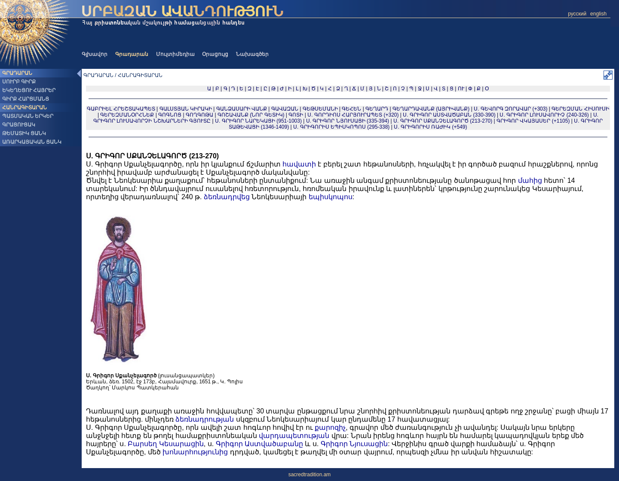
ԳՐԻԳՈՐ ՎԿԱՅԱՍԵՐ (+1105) (533, 121)
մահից (530, 180)
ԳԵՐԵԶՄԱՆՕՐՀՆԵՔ (127, 115)
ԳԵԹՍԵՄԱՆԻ (320, 109)
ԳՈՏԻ (295, 115)
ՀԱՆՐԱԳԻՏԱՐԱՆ (24, 108)
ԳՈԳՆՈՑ (169, 115)
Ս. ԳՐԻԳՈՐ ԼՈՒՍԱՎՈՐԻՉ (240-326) (543, 115)
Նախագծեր (252, 54)
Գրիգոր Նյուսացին (354, 443)
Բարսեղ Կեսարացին (165, 443)
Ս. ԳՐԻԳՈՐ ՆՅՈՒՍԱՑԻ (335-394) (347, 121)
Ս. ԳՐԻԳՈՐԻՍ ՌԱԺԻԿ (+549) (430, 127)
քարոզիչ (330, 427)
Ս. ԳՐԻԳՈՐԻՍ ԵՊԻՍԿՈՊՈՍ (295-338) (341, 127)
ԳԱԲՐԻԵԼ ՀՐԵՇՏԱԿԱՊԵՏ (121, 109)
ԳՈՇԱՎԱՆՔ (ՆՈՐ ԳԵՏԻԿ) (251, 115)
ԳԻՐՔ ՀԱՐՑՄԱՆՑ (25, 99)
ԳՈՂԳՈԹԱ (199, 115)
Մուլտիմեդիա (175, 54)
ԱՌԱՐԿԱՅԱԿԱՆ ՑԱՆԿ (31, 142)
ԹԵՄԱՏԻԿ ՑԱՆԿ (24, 133)
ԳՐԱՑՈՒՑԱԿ (18, 125)
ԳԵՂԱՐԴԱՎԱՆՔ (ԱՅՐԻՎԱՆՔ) (430, 109)
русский (577, 14)
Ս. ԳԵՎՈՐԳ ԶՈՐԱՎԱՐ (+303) (510, 109)
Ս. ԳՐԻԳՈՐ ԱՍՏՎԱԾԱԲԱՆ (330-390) (449, 115)
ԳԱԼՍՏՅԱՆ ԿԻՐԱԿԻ (185, 109)
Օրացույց (215, 54)
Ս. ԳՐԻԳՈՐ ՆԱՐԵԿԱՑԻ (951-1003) (258, 121)
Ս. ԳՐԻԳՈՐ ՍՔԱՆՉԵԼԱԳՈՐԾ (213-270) (442, 121)
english (598, 14)
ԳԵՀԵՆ (351, 109)
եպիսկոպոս (330, 196)
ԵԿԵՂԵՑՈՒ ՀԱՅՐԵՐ (28, 90)
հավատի (299, 164)
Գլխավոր (94, 54)
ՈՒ (461, 89)
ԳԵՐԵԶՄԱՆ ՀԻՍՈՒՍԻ (580, 109)
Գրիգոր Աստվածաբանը (259, 443)
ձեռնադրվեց (227, 196)
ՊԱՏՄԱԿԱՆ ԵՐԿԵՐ (27, 116)
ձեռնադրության (204, 419)
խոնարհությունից (195, 452)
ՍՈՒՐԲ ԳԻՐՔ (19, 82)
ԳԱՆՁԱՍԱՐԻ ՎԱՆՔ (241, 109)
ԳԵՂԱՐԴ (376, 109)
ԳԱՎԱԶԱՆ (284, 109)
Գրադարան (131, 54)
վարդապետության (294, 435)
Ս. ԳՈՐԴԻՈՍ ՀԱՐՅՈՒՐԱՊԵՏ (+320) (352, 115)
